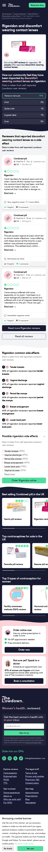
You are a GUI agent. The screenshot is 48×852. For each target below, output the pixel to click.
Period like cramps (13, 458)
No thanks (8, 849)
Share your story (37, 5)
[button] (24, 436)
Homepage (7, 14)
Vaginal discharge (13, 455)
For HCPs (7, 802)
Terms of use (31, 773)
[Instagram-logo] (10, 758)
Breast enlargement (13, 462)
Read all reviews (24, 336)
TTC (5, 783)
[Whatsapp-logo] (4, 758)
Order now (24, 650)
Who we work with (12, 799)
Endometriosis (10, 776)
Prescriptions (31, 796)
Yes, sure (30, 849)
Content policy (32, 783)
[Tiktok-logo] (21, 758)
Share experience (11, 792)
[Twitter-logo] (15, 758)
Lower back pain (12, 466)
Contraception (10, 773)
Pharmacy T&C (32, 779)
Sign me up (24, 733)
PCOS (6, 779)
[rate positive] (5, 207)
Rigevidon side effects (11, 16)
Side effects (33, 14)
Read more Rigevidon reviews (24, 328)
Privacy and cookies (34, 776)
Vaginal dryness (11, 470)
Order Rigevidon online (24, 480)
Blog (27, 799)
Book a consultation (24, 681)
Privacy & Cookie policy (33, 742)
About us (7, 796)
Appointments (32, 792)
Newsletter (30, 802)
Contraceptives (19, 14)
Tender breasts (11, 451)
